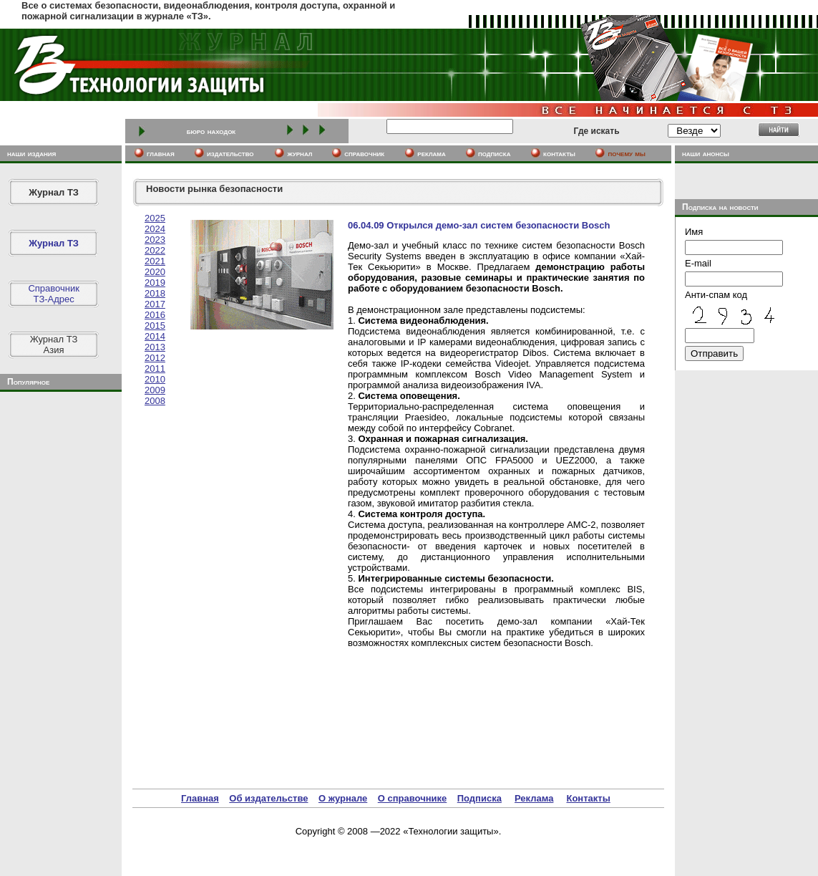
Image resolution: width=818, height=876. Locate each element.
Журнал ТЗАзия (54, 344)
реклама (431, 153)
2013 (155, 347)
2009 (155, 390)
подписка (494, 153)
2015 (155, 325)
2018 (155, 293)
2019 (155, 282)
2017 (155, 304)
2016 (155, 314)
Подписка (479, 798)
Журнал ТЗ (54, 192)
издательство (230, 153)
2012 (155, 357)
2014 (155, 336)
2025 (155, 218)
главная (161, 153)
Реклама (534, 798)
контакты (559, 153)
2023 (155, 239)
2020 (155, 271)
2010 (155, 379)
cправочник (364, 153)
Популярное (28, 382)
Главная (200, 798)
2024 (155, 228)
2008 (155, 400)
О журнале (342, 798)
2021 (155, 261)
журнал (299, 153)
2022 (155, 250)
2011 (155, 368)
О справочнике (412, 798)
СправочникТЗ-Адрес (53, 293)
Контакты (588, 798)
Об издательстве (268, 798)
